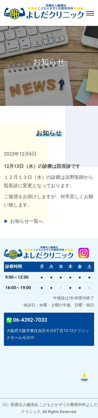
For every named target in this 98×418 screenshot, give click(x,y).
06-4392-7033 (27, 320)
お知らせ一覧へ (26, 221)
